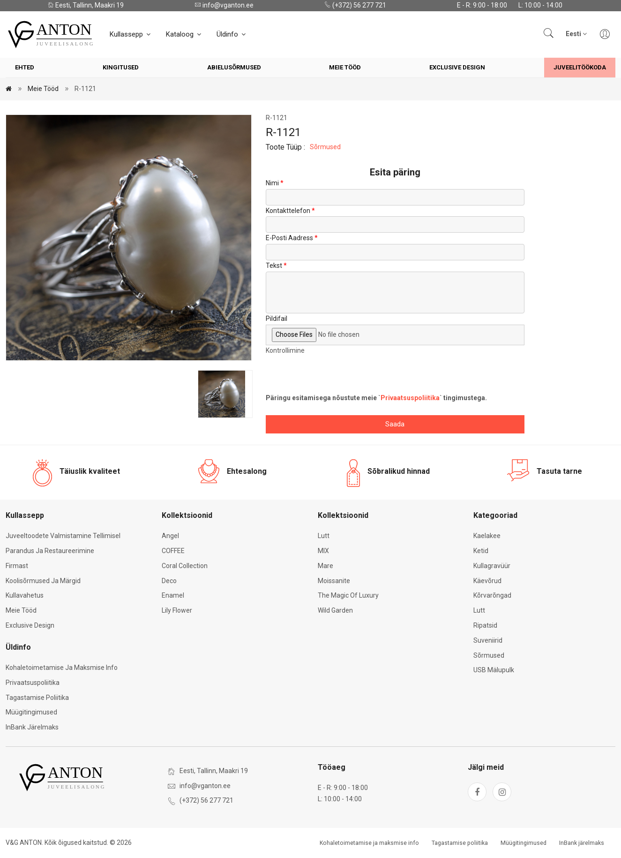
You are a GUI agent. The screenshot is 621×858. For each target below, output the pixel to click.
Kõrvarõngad (492, 595)
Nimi (272, 183)
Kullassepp (131, 34)
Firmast (17, 565)
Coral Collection (185, 565)
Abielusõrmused (234, 67)
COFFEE (173, 550)
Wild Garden (335, 610)
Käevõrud (487, 581)
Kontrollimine (285, 350)
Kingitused (121, 67)
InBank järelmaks (32, 727)
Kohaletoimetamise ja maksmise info (62, 667)
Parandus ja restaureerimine (50, 550)
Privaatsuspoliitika (410, 398)
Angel (170, 535)
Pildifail (276, 318)
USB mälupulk (493, 670)
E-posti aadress (289, 238)
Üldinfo (232, 34)
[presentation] (337, 374)
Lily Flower (177, 610)
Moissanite (334, 581)
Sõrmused (325, 147)
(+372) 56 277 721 (355, 5)
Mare (325, 565)
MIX (323, 550)
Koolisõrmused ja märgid (43, 581)
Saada (394, 424)
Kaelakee (487, 535)
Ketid (480, 550)
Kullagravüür (491, 565)
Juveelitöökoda (580, 67)
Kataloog (184, 34)
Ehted (24, 67)
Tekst (274, 265)
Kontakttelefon (288, 210)
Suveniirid (487, 640)
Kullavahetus (25, 595)
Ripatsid (485, 625)
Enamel (173, 595)
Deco (169, 581)
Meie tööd (345, 67)
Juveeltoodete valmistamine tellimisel (63, 535)
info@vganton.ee (224, 5)
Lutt (323, 535)
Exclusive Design (457, 67)
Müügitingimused (31, 712)
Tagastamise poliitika (37, 697)
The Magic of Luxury (348, 595)
